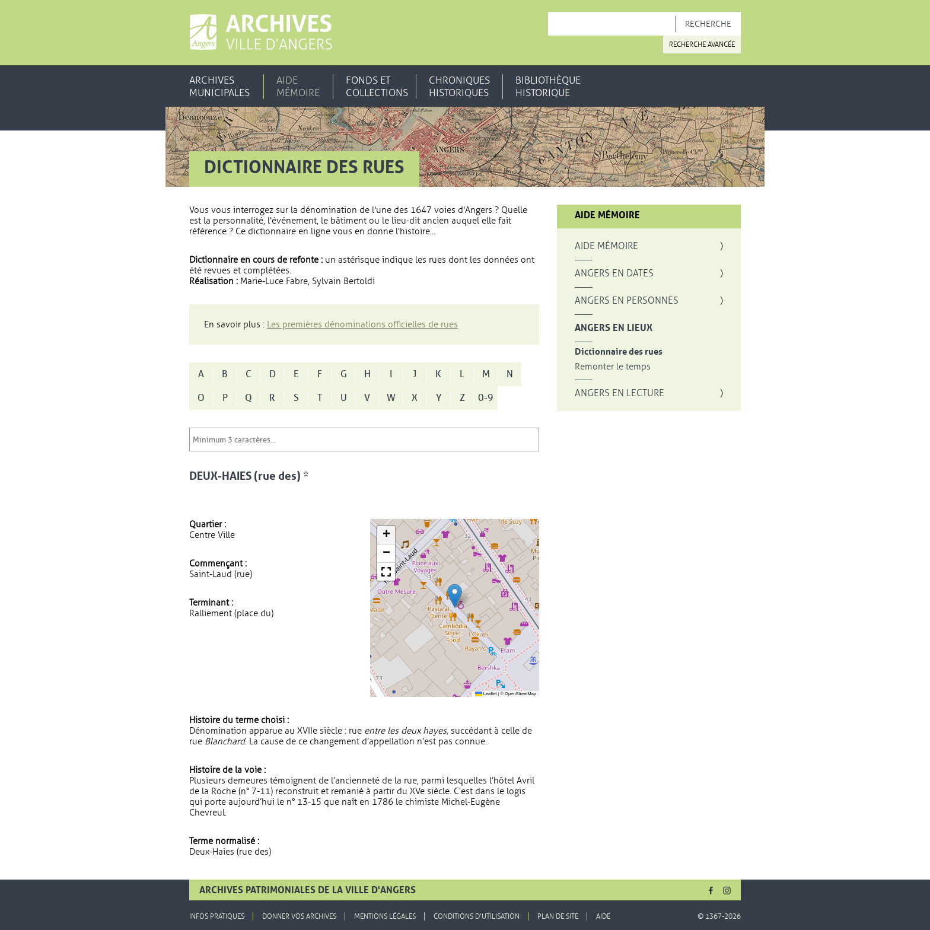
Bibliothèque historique (548, 86)
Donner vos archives (299, 916)
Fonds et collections (377, 86)
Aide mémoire (298, 86)
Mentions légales (385, 916)
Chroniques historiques (459, 86)
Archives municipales (219, 86)
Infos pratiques (216, 916)
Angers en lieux (613, 328)
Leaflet (486, 693)
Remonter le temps (613, 366)
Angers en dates (614, 273)
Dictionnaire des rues (619, 352)
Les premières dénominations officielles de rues (362, 324)
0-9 (485, 398)
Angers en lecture (619, 393)
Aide (603, 916)
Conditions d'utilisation (477, 916)
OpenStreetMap (520, 693)
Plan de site (557, 916)
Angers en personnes (627, 300)
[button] (454, 596)
